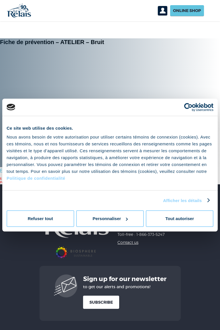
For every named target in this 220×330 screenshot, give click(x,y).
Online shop (187, 10)
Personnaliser (110, 218)
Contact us (127, 242)
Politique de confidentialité (36, 178)
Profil (162, 10)
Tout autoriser (179, 218)
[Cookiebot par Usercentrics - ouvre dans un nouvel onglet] (188, 107)
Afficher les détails (182, 200)
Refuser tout (40, 218)
